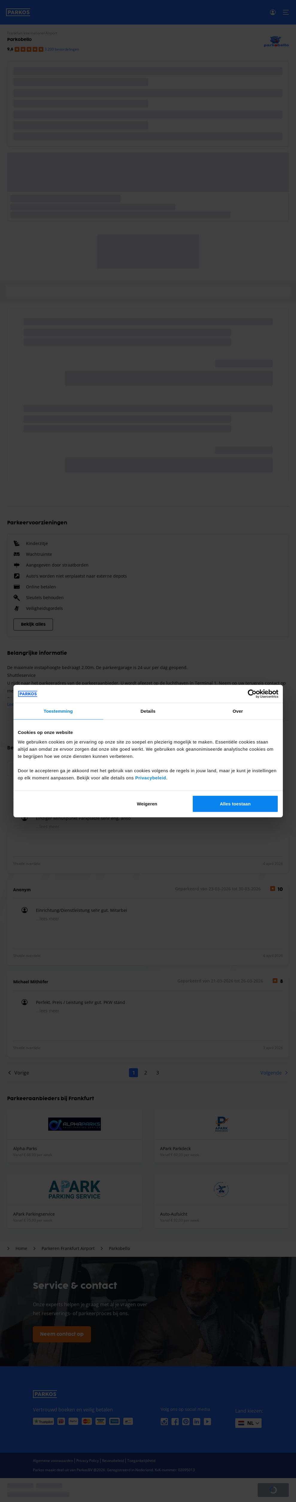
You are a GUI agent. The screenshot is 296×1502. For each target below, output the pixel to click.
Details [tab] (148, 711)
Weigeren (147, 803)
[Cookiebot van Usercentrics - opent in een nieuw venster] (252, 693)
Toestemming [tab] (58, 711)
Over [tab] (238, 711)
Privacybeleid (150, 777)
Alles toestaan (235, 803)
